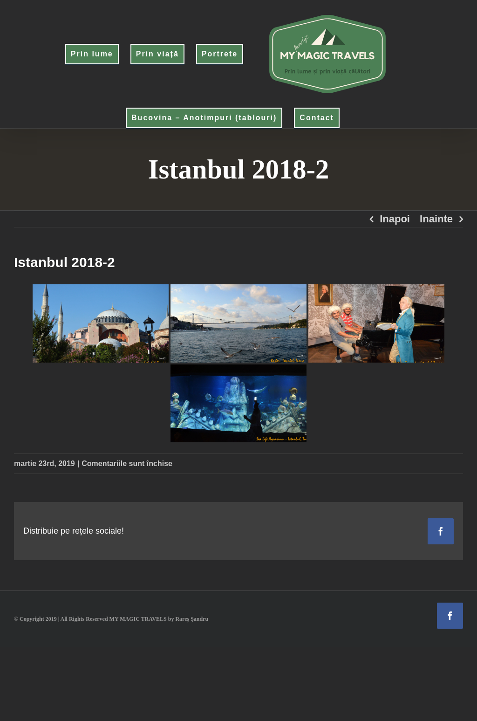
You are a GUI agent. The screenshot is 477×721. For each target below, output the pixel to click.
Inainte (436, 219)
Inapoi (395, 219)
